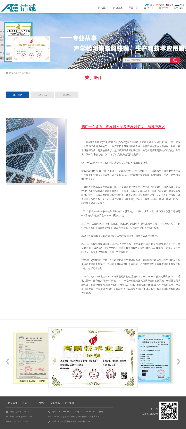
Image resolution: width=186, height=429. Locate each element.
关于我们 (178, 7)
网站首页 (103, 7)
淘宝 (160, 5)
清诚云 (149, 5)
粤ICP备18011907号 (23, 421)
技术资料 (148, 7)
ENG (170, 5)
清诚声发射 (14, 73)
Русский (180, 5)
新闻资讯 (163, 7)
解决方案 (118, 7)
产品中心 (133, 7)
